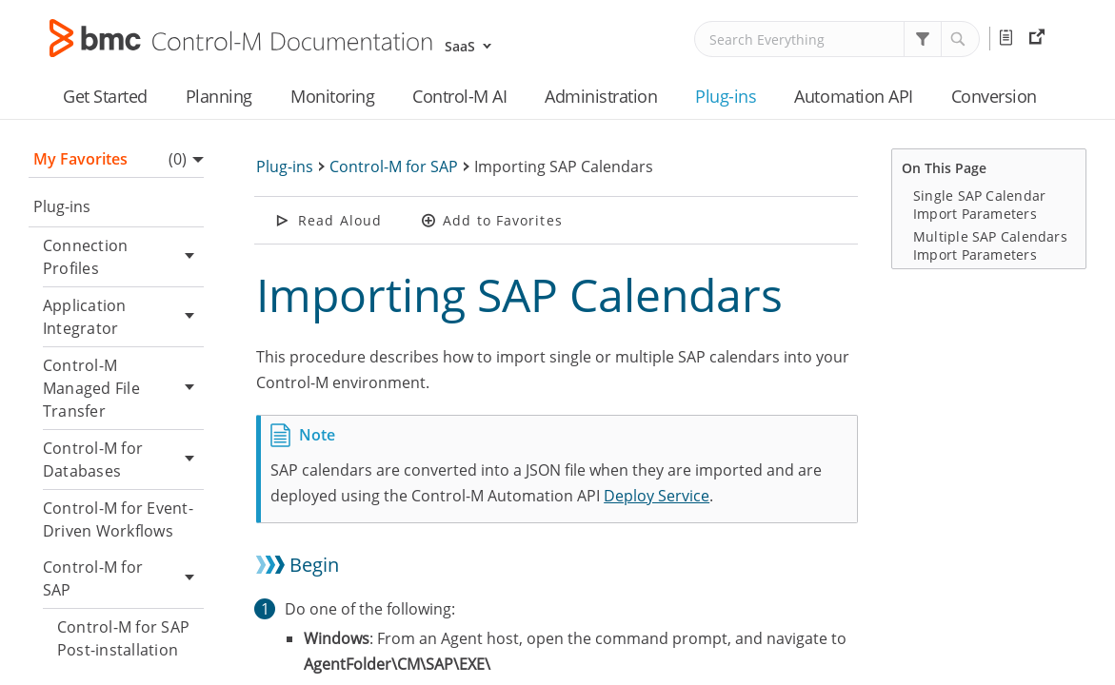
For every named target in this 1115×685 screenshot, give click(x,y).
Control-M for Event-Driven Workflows (118, 519)
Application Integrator (123, 316)
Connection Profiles (123, 256)
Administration (601, 96)
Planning (219, 96)
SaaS (460, 46)
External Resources (1039, 38)
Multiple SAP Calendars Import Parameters (990, 245)
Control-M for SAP (123, 578)
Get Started (105, 96)
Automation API (853, 96)
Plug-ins (725, 96)
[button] (923, 39)
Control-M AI (459, 96)
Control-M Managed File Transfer (123, 388)
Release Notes (1009, 38)
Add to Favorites (503, 220)
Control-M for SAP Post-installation (123, 638)
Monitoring (332, 96)
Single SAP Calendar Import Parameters (979, 204)
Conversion (994, 96)
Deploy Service (656, 495)
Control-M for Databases (123, 459)
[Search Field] (837, 39)
